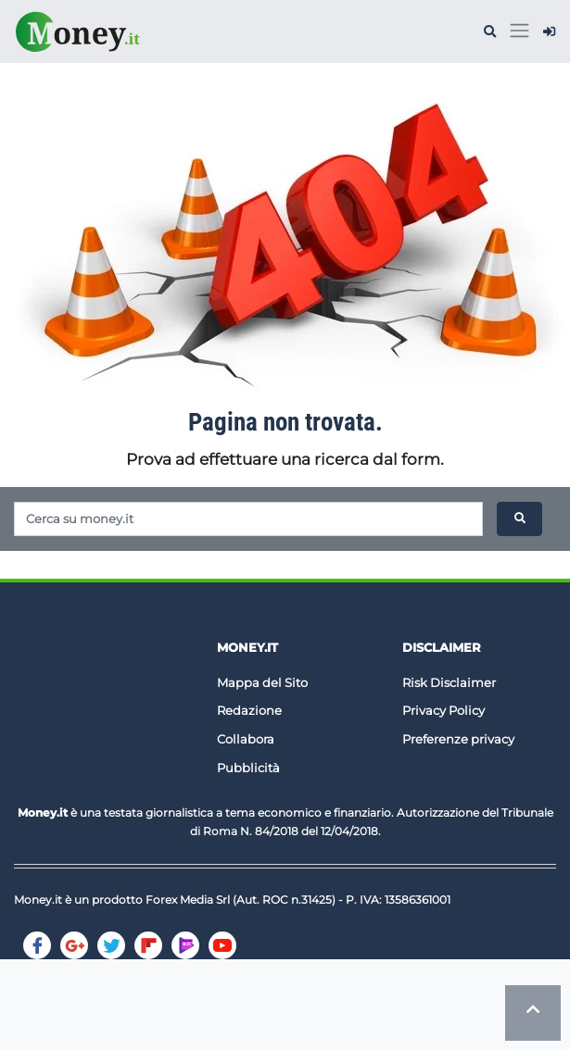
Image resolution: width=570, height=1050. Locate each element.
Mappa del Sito (262, 682)
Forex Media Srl (188, 899)
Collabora (245, 738)
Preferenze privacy (458, 738)
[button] (490, 32)
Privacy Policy (443, 710)
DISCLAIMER (441, 647)
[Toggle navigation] (519, 31)
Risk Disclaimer (449, 682)
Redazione (249, 710)
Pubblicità (248, 767)
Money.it (247, 647)
